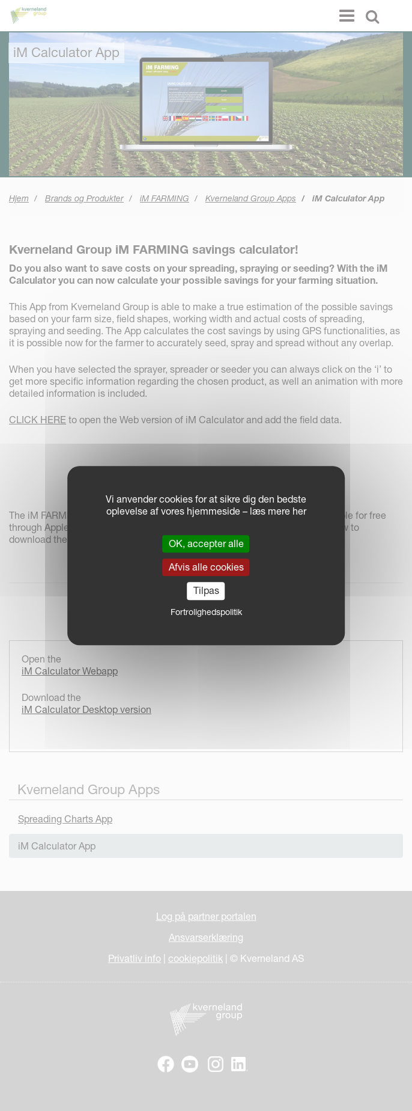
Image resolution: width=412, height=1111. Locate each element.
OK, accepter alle (206, 543)
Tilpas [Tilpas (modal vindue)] (206, 591)
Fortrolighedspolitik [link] (206, 612)
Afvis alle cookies (206, 567)
